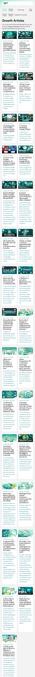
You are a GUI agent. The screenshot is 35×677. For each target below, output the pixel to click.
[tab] (4, 10)
